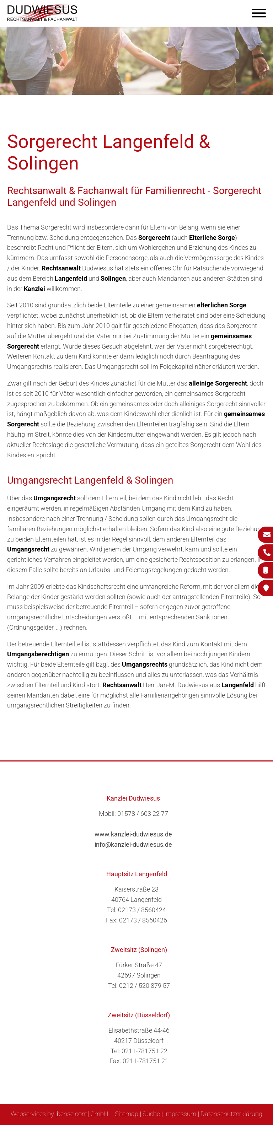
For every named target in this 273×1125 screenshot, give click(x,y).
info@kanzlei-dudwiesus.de (133, 844)
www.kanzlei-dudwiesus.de (133, 834)
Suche (151, 1114)
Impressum (180, 1114)
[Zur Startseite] (42, 19)
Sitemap (126, 1114)
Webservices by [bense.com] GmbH (59, 1114)
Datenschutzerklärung (231, 1114)
